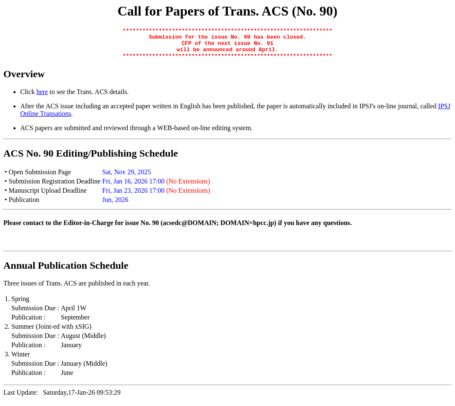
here (42, 98)
